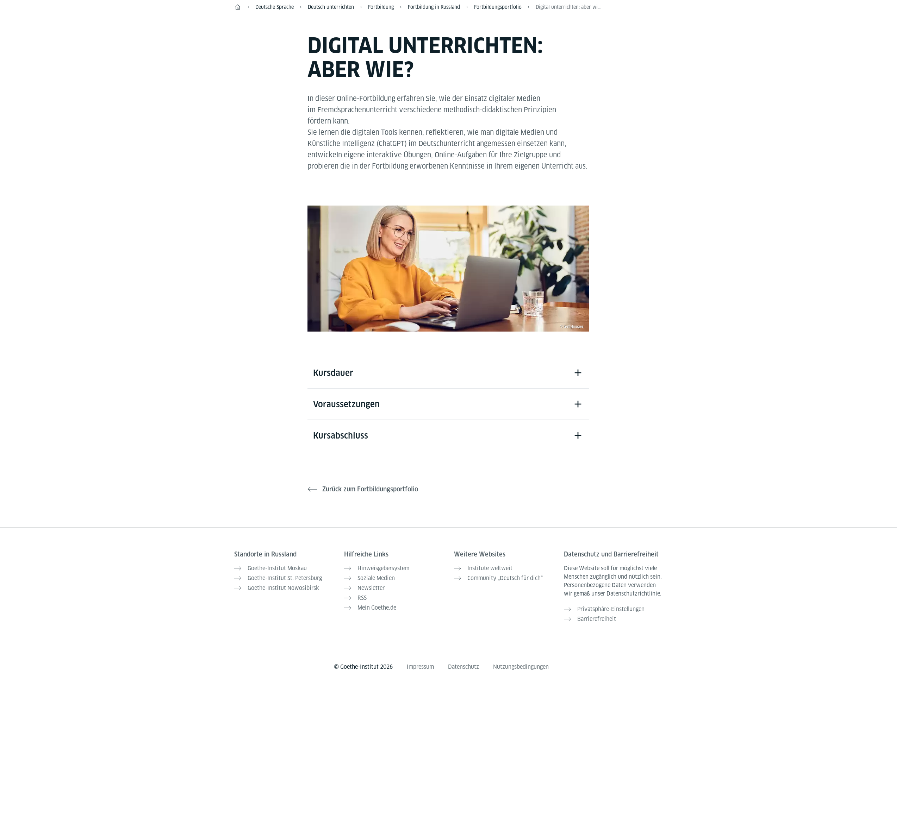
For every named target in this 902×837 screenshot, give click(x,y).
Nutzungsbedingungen (521, 667)
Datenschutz (463, 667)
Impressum (420, 667)
